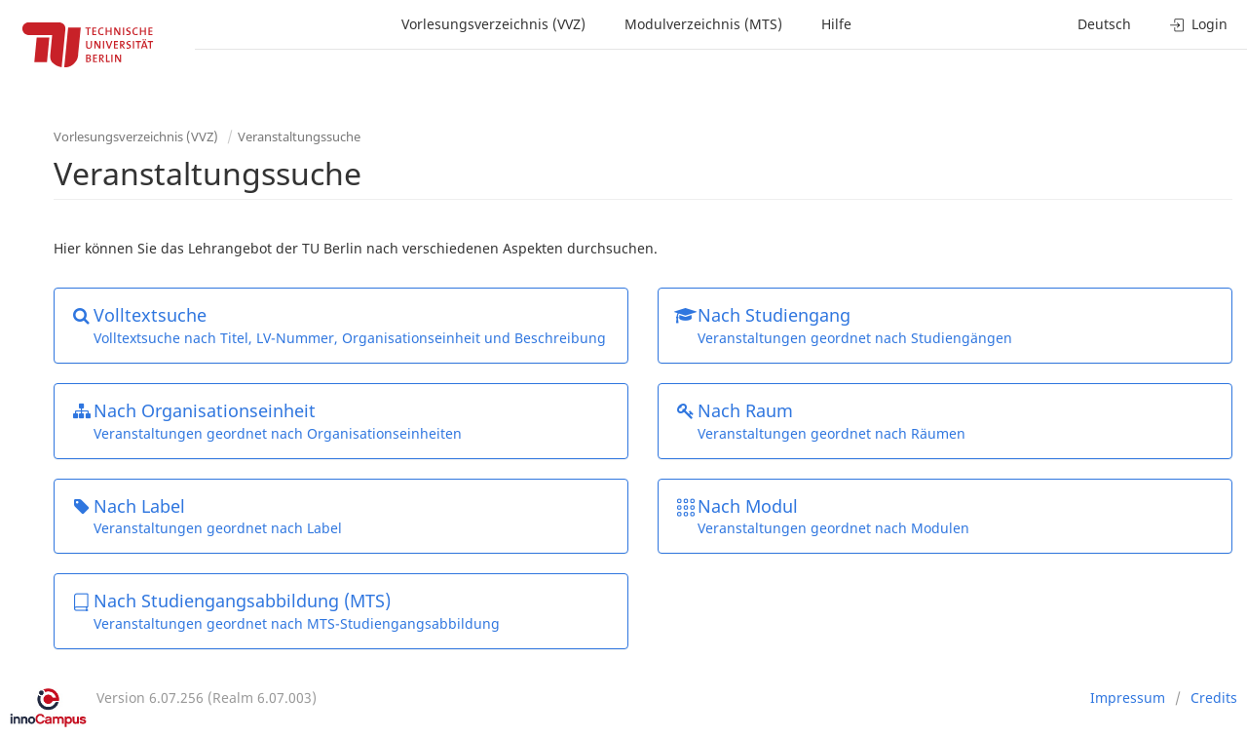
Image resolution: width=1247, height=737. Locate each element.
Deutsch (1104, 24)
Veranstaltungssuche (299, 136)
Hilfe (836, 24)
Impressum (1127, 697)
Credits (1213, 697)
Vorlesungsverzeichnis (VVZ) (493, 24)
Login (1199, 24)
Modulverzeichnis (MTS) (703, 24)
